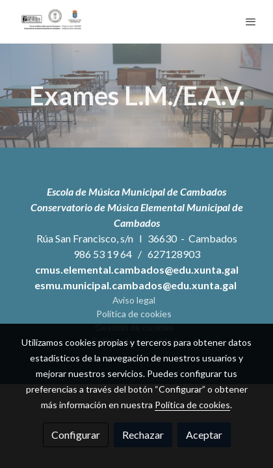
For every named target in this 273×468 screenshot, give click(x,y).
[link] (52, 21)
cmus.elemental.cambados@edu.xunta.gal (137, 269)
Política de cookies (134, 313)
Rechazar (143, 434)
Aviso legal (133, 300)
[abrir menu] (251, 21)
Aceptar (204, 434)
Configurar (75, 434)
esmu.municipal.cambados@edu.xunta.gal (136, 285)
